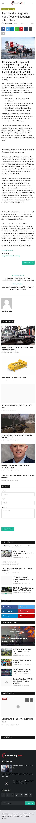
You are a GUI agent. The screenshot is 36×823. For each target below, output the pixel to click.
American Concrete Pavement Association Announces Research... (17, 775)
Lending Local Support (8, 562)
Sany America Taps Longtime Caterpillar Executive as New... (15, 466)
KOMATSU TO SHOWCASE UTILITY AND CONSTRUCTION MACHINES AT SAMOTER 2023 (18, 279)
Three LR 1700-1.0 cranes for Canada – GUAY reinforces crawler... (17, 348)
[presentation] (13, 523)
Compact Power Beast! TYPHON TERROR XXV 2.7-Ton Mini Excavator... (23, 681)
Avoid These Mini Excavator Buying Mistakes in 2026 (21, 670)
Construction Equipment (8, 9)
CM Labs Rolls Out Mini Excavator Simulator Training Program (16, 436)
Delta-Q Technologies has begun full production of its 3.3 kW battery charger (18, 288)
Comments (5, 486)
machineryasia (7, 23)
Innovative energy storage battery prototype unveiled (16, 406)
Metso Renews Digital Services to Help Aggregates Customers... (17, 569)
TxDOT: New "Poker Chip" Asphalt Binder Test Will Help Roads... (23, 589)
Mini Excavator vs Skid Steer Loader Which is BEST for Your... (23, 782)
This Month (18, 546)
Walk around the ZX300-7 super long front (17, 720)
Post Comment (7, 529)
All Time (29, 546)
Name (3, 491)
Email (3, 499)
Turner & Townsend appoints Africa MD (23, 766)
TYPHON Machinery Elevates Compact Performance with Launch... (22, 651)
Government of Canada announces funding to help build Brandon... (23, 579)
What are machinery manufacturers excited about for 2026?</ (23, 553)
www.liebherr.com (7, 250)
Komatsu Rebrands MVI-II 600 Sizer (13, 377)
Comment (4, 507)
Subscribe (30, 803)
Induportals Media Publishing (10, 256)
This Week (7, 546)
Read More (28, 263)
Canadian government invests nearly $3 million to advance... (17, 477)
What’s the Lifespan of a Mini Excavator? (22, 661)
